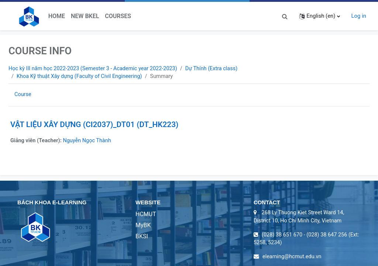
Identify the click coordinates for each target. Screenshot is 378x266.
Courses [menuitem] (118, 16)
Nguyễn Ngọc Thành (89, 141)
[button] (284, 15)
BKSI (141, 237)
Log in (358, 16)
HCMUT (145, 215)
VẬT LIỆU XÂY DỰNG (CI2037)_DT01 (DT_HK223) (94, 124)
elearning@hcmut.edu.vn (293, 259)
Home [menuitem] (56, 16)
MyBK (143, 226)
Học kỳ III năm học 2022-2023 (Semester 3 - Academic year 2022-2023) (95, 68)
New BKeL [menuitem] (85, 16)
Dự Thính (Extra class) (217, 68)
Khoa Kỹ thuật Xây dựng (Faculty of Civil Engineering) (81, 77)
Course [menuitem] (23, 95)
